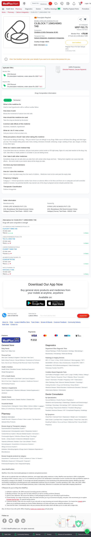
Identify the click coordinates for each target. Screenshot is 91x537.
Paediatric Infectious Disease (54, 410)
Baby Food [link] (5, 351)
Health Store (8, 9)
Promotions (85, 9)
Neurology (56, 405)
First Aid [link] (4, 378)
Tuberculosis (78, 379)
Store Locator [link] (27, 419)
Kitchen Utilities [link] (33, 406)
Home (4, 12)
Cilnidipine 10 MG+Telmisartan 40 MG (46, 32)
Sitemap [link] (38, 534)
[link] (11, 3)
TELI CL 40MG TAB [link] (9, 239)
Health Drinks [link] (5, 369)
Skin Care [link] (4, 357)
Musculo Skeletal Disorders (67, 382)
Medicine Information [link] (8, 417)
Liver (66, 374)
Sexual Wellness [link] (20, 360)
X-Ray (57, 360)
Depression (66, 417)
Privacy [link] (49, 534)
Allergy (86, 374)
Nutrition (16, 441)
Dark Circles (49, 419)
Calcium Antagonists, (41, 38)
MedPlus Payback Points (71, 9)
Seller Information (40, 45)
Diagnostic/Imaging (24, 463)
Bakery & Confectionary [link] (8, 408)
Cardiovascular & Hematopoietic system (13, 431)
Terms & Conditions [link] (83, 534)
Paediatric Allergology (74, 407)
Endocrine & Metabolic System (25, 439)
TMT (82, 360)
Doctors (38, 9)
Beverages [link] (19, 408)
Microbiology (78, 351)
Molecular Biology (67, 353)
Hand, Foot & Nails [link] (33, 362)
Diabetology (66, 402)
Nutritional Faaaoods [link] (28, 369)
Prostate (60, 379)
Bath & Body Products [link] (8, 360)
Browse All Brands (46, 322)
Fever (65, 377)
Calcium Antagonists (22, 12)
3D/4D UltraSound (65, 360)
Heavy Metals (74, 385)
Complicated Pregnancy (73, 410)
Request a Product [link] (17, 419)
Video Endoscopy (74, 365)
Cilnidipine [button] (7, 100)
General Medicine (51, 400)
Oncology (33, 436)
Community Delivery (74, 322)
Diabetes (70, 377)
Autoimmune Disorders (74, 387)
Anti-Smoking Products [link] (8, 383)
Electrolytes (62, 390)
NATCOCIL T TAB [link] (8, 270)
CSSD (21, 458)
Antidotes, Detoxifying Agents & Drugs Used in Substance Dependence (22, 449)
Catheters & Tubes (29, 458)
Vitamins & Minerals (7, 441)
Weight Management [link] (8, 372)
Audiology (84, 410)
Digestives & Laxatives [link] (19, 381)
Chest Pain (49, 417)
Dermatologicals (6, 444)
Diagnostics (29, 9)
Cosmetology (49, 407)
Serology (71, 351)
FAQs (11, 322)
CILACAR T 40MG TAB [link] (10, 229)
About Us (5, 322)
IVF (64, 410)
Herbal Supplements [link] (33, 390)
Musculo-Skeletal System (24, 433)
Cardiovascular (14, 458)
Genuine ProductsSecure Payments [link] (74, 69)
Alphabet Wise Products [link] (8, 422)
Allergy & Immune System (9, 446)
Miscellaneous (6, 452)
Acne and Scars (62, 422)
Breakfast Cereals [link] (16, 369)
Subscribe (83, 316)
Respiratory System (31, 431)
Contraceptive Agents (8, 436)
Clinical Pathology (51, 351)
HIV (72, 379)
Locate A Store (22, 322)
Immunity (80, 377)
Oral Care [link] (23, 357)
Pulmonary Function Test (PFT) (54, 368)
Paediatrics (70, 400)
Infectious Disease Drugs (22, 436)
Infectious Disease (51, 387)
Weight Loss (74, 417)
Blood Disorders (61, 387)
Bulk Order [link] (8, 534)
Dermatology (63, 405)
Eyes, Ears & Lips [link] (7, 362)
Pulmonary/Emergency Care (10, 463)
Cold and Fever (57, 417)
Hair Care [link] (30, 357)
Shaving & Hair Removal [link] (20, 362)
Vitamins (53, 377)
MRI (47, 360)
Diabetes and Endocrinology (79, 402)
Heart (62, 374)
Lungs (71, 374)
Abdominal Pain (72, 422)
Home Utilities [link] (23, 406)
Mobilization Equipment (8, 461)
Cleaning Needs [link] (6, 406)
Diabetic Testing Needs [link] (8, 399)
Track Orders (35, 322)
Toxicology (79, 382)
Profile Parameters (62, 351)
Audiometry (49, 365)
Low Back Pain (58, 419)
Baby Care (12, 351)
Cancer (48, 379)
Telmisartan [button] (16, 100)
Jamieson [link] (4, 393)
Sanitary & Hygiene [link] (13, 357)
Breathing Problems (51, 422)
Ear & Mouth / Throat (29, 441)
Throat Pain (77, 419)
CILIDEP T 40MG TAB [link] (10, 249)
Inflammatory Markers (52, 390)
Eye (21, 441)
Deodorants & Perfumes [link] (33, 360)
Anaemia (59, 377)
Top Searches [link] (36, 419)
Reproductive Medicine (60, 407)
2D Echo (56, 362)
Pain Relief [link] (10, 378)
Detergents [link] (15, 406)
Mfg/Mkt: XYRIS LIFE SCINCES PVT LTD (46, 21)
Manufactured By (8, 203)
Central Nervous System (9, 433)
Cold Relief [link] (18, 378)
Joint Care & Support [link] (28, 378)
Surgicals (27, 461)
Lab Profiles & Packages (52, 374)
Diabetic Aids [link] (30, 399)
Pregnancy (67, 379)
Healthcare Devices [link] (32, 381)
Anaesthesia (5, 458)
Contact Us (14, 324)
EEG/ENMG (49, 362)
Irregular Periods (68, 419)
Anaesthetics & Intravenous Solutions (22, 444)
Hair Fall (84, 419)
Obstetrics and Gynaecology (54, 402)
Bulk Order (5, 324)
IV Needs (39, 458)
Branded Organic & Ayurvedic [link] (32, 408)
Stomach (84, 387)
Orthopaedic (19, 461)
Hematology (57, 353)
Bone (75, 377)
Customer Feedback (60, 322)
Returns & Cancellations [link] (65, 534)
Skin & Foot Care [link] (6, 381)
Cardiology (49, 405)
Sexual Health (82, 422)
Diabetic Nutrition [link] (21, 399)
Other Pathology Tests (52, 382)
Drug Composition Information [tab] (45, 93)
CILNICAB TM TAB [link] (9, 259)
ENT (69, 405)
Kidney (81, 374)
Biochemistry (49, 353)
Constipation (82, 417)
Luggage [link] (41, 406)
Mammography (76, 360)
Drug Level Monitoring (63, 385)
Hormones (35, 433)
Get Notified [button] (76, 42)
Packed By (50, 203)
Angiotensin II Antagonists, (56, 38)
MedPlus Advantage (52, 9)
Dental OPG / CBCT (77, 362)
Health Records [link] (6, 419)
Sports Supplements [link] (7, 390)
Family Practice (61, 400)
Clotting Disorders (51, 385)
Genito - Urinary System (8, 439)
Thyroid (48, 377)
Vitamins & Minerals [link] (20, 390)
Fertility (76, 374)
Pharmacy (19, 9)
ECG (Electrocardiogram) (60, 365)
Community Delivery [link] (23, 534)
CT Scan (51, 360)
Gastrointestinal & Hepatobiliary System (13, 428)
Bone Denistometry (65, 362)
